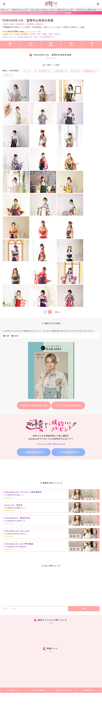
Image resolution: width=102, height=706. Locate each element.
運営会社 (39, 681)
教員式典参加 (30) (90, 71)
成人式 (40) (75, 71)
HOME (8, 678)
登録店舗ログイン (57, 686)
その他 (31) (8, 75)
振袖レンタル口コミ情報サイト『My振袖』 (36, 690)
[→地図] (81, 27)
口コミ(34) (30, 43)
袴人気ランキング (63, 576)
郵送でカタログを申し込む (34, 291)
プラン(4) (71, 43)
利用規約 (73, 678)
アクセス (91, 43)
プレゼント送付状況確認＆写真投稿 (53, 678)
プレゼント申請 (38, 576)
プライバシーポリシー (87, 678)
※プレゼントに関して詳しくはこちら (51, 330)
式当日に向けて (32, 678)
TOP (10, 43)
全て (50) (26, 71)
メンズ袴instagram (51, 629)
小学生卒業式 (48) (60, 71)
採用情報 (48, 681)
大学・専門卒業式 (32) (42, 71)
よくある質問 (19, 678)
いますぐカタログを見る (68, 291)
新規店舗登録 (42, 686)
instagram (51, 623)
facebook (51, 635)
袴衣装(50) (51, 43)
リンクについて (60, 681)
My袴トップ (12, 576)
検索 (83, 494)
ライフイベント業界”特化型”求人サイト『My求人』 (74, 690)
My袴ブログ (89, 576)
